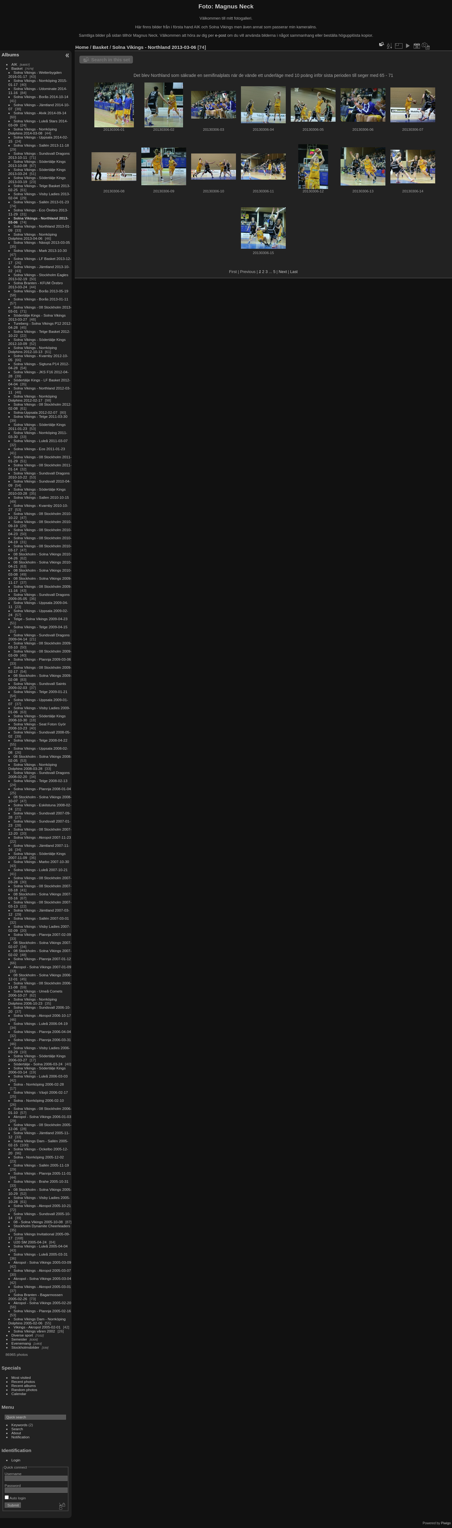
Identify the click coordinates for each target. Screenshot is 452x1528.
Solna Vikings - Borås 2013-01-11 (41, 299)
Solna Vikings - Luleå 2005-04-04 (41, 1246)
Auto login (15, 1498)
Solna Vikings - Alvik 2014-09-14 (40, 113)
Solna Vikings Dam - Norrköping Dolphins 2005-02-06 (37, 1321)
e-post (220, 35)
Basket (17, 68)
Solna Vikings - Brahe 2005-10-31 (41, 1181)
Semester (19, 1339)
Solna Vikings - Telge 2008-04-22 (41, 740)
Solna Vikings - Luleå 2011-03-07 (41, 441)
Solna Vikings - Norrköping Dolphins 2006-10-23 (32, 1001)
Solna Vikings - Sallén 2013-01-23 (41, 202)
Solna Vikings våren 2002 (34, 1331)
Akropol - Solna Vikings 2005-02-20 (42, 1303)
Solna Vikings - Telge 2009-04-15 (41, 627)
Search (17, 1429)
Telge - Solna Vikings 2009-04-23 (41, 619)
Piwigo (446, 1523)
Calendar (19, 1394)
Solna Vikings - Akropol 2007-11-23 (42, 837)
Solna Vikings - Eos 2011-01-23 (39, 449)
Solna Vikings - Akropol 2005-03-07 (42, 1270)
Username (13, 1474)
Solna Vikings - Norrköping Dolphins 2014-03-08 (32, 131)
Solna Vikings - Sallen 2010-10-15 (41, 497)
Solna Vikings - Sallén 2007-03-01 (41, 918)
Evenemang (21, 1343)
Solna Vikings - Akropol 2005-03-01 (42, 1287)
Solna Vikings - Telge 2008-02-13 (41, 781)
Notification (21, 1437)
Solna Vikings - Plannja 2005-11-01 (42, 1173)
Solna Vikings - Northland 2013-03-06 (154, 47)
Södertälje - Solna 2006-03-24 (38, 1064)
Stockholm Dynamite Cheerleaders (42, 1226)
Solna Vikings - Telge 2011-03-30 (41, 416)
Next (283, 271)
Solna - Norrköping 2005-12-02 (39, 1157)
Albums (10, 54)
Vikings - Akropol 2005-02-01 (37, 1327)
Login (16, 1460)
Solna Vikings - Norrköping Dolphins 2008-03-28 (32, 766)
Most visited (21, 1377)
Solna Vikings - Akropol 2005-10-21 (42, 1206)
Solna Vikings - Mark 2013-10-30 (40, 250)
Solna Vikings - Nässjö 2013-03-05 (42, 242)
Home (82, 47)
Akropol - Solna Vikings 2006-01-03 (42, 1117)
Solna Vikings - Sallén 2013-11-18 (41, 145)
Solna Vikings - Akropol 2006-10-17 (42, 1015)
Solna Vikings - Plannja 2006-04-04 (42, 1032)
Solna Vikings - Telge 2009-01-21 (41, 692)
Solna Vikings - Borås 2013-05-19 (41, 291)
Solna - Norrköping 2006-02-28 (39, 1084)
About (16, 1433)
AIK (14, 64)
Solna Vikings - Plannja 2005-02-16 (42, 1311)
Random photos (24, 1390)
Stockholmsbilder (26, 1347)
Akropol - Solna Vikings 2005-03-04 (42, 1278)
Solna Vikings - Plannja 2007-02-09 (42, 934)
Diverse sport (22, 1335)
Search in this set (110, 59)
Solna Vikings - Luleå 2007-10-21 (41, 870)
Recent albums (24, 1386)
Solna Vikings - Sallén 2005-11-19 (41, 1165)
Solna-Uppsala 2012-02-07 (36, 412)
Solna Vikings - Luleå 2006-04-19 (41, 1023)
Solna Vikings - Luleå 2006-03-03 (41, 1076)
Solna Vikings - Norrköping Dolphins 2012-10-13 (32, 350)
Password (13, 1485)
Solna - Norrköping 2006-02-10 (39, 1100)
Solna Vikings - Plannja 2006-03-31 (42, 1040)
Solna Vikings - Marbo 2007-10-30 (41, 862)
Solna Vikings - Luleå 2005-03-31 (41, 1254)
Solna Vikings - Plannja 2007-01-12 (42, 959)
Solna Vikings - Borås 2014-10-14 (41, 97)
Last (294, 271)
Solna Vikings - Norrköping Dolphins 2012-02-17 (32, 398)
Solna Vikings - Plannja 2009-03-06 (42, 659)
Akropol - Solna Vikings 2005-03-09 (42, 1262)
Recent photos (23, 1381)
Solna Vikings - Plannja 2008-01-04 (42, 789)
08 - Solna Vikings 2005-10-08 (38, 1222)
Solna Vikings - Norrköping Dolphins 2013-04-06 (32, 236)
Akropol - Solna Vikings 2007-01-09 (42, 967)
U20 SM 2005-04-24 (30, 1242)
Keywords (20, 1425)
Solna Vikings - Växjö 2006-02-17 (41, 1092)
